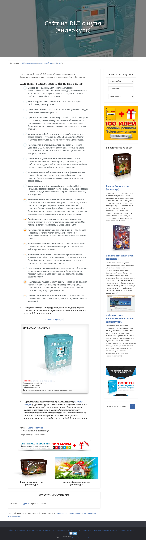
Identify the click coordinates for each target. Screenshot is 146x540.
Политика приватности (102, 530)
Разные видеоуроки (33, 530)
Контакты (78, 530)
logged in (25, 503)
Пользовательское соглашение (123, 530)
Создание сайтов (45, 63)
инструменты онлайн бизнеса (42, 381)
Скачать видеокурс (54, 319)
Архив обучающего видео (80, 537)
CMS (55, 63)
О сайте (71, 530)
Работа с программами (16, 530)
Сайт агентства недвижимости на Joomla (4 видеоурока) (120, 318)
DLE (60, 63)
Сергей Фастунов (35, 428)
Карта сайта (88, 530)
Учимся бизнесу (61, 530)
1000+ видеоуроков (29, 63)
